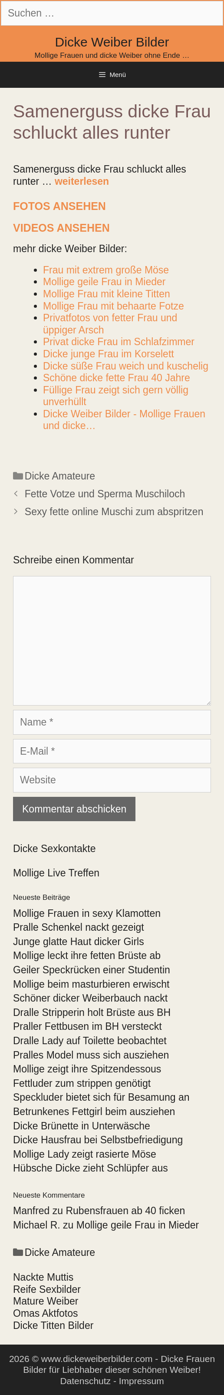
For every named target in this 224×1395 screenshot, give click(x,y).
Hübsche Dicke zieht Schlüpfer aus (90, 1168)
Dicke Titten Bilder (53, 1325)
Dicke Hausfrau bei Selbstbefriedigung (98, 1139)
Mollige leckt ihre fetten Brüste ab (87, 955)
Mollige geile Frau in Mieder (137, 1225)
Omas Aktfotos (45, 1313)
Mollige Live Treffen (56, 873)
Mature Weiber (45, 1301)
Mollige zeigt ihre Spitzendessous (87, 1069)
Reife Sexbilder (47, 1289)
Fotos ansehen (59, 206)
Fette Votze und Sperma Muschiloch (105, 493)
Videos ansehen (61, 228)
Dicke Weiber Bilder (112, 42)
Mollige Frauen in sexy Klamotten (87, 913)
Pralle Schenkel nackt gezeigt (78, 927)
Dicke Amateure (60, 476)
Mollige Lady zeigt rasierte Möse (84, 1154)
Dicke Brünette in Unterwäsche (81, 1126)
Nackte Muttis (43, 1277)
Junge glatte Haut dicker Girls (78, 941)
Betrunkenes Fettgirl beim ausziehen (94, 1111)
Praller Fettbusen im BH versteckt (87, 1026)
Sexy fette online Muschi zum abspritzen (114, 511)
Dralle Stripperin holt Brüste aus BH (92, 1012)
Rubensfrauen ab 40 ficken (125, 1210)
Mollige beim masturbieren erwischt (91, 984)
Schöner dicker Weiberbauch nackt (90, 998)
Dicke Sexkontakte (54, 848)
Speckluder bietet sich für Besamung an (101, 1097)
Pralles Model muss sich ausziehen (91, 1055)
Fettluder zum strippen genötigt (82, 1083)
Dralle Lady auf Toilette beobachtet (90, 1040)
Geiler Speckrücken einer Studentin (91, 970)
